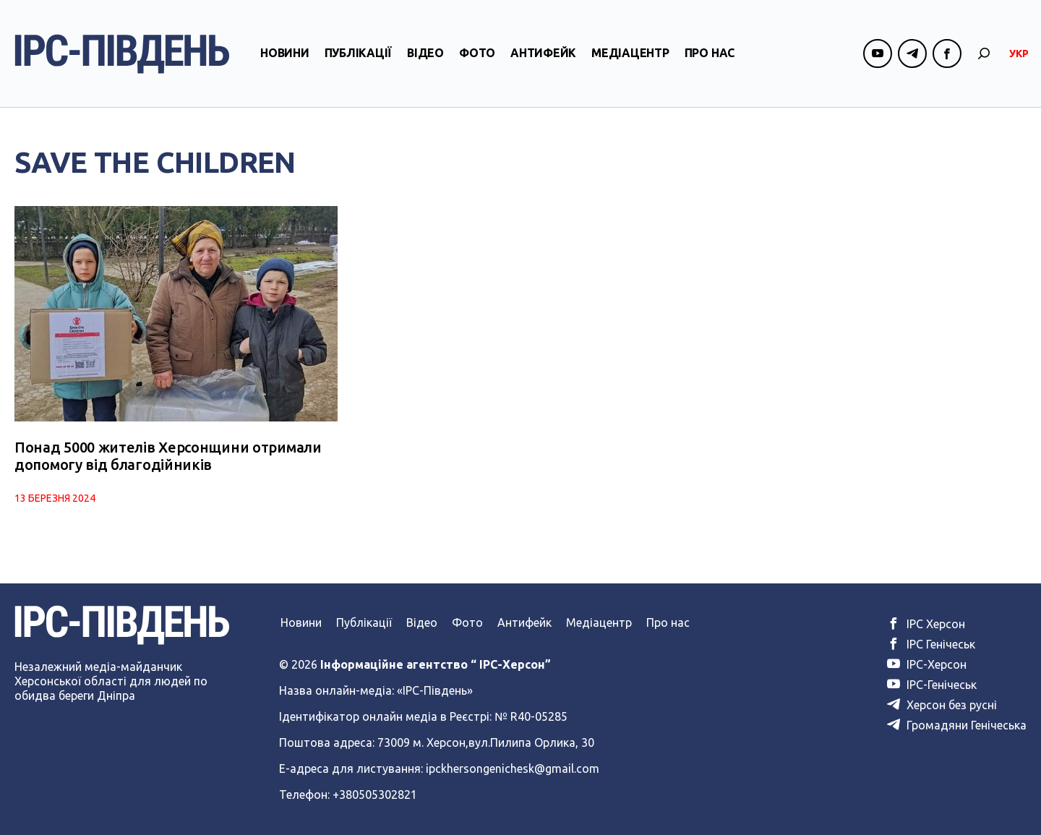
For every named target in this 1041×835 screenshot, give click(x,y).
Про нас (709, 52)
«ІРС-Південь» (435, 690)
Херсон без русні (942, 704)
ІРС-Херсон (927, 664)
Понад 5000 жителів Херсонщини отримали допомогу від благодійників (168, 456)
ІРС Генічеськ (931, 644)
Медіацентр (630, 52)
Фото (477, 52)
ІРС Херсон (926, 623)
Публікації (359, 52)
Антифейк (543, 52)
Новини (284, 52)
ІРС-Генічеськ (932, 684)
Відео (425, 52)
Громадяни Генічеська (957, 725)
